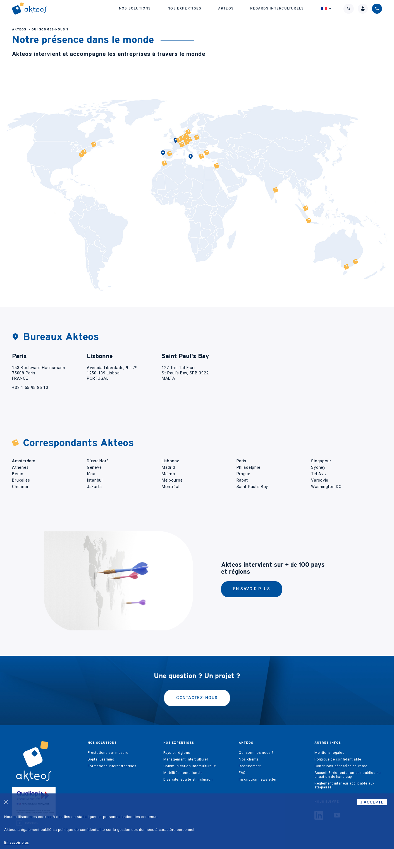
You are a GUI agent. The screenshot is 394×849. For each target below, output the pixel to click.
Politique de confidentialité (337, 759)
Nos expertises (184, 8)
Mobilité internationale (183, 773)
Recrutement (250, 766)
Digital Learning (101, 759)
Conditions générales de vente (340, 766)
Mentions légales (329, 753)
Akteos (226, 8)
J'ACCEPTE (372, 802)
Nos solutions (135, 8)
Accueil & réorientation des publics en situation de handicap (347, 775)
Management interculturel (185, 759)
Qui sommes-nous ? (50, 29)
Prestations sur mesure (108, 753)
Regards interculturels (277, 8)
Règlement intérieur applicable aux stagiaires (344, 785)
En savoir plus (251, 589)
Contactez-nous (197, 697)
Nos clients (249, 759)
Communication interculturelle (189, 766)
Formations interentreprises (112, 766)
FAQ (242, 773)
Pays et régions (176, 753)
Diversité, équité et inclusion (188, 779)
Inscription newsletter (257, 779)
